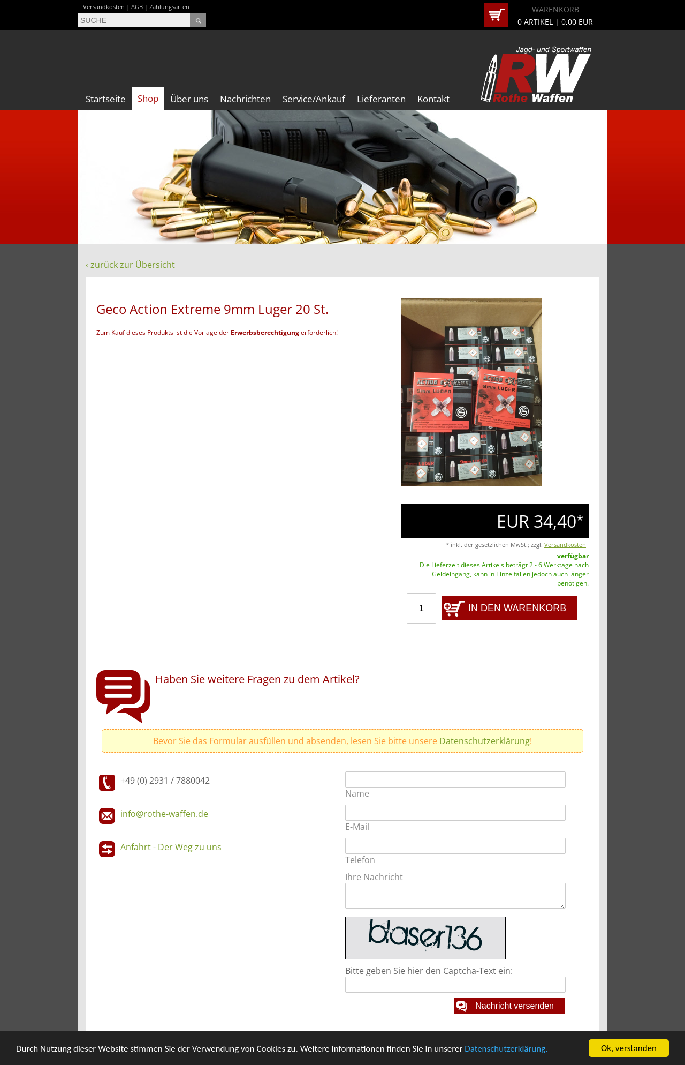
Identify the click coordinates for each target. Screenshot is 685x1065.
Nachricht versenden (514, 1005)
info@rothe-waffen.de (164, 814)
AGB (137, 7)
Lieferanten (381, 99)
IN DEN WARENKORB (517, 608)
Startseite (106, 99)
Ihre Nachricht (374, 877)
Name (357, 793)
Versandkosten (104, 7)
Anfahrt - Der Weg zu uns (171, 847)
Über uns (189, 99)
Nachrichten (245, 99)
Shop (148, 98)
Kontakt (433, 99)
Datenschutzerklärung (484, 741)
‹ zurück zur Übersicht (130, 265)
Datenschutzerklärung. (506, 1049)
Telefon (360, 860)
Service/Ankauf (314, 99)
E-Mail (357, 826)
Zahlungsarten (169, 7)
